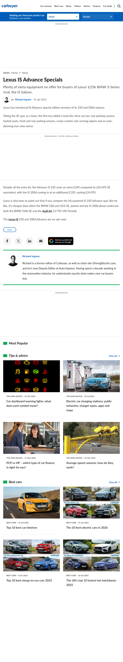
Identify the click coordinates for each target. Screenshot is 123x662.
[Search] (119, 6)
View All (113, 356)
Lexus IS (13, 219)
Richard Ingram (23, 99)
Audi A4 (47, 211)
